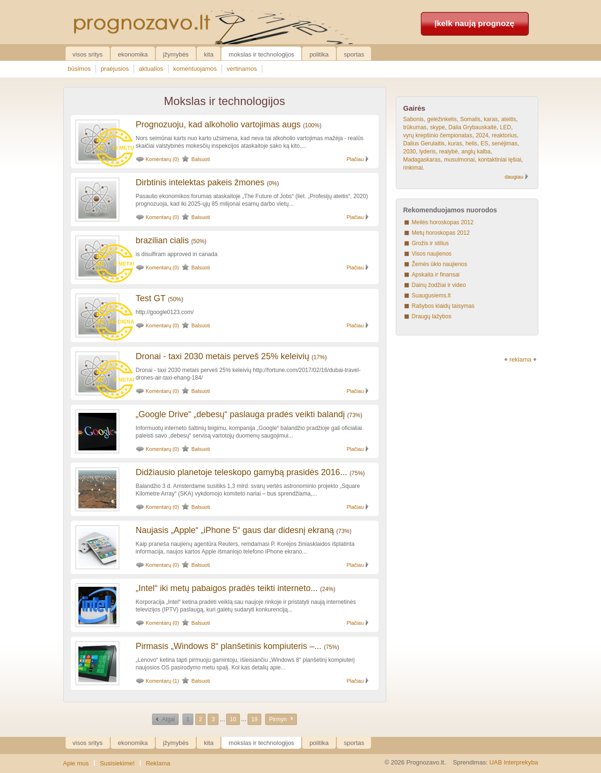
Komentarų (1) (162, 681)
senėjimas (504, 143)
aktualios (151, 68)
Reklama (158, 763)
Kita (208, 54)
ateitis (508, 119)
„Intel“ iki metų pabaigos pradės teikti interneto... (227, 588)
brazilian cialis (162, 240)
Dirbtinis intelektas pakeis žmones (200, 182)
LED (505, 127)
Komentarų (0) (162, 159)
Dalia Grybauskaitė (472, 127)
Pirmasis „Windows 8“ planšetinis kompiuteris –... (229, 646)
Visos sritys (88, 54)
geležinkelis (442, 119)
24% (328, 589)
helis (471, 143)
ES (484, 143)
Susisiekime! (117, 763)
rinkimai (413, 167)
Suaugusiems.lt (431, 295)
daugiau (514, 177)
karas (490, 119)
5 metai (124, 379)
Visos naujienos (432, 253)
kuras (455, 143)
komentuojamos (195, 68)
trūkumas (415, 127)
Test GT (151, 298)
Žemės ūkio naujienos (439, 264)
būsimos (79, 68)
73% (355, 415)
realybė (448, 151)
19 (254, 719)
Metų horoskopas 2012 (441, 232)
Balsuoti (200, 159)
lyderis (427, 151)
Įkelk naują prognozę (474, 23)
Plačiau (354, 159)
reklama (520, 359)
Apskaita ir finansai (436, 274)
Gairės (414, 108)
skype (437, 127)
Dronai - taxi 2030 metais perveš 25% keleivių (222, 356)
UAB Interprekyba (513, 762)
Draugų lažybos (431, 316)
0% (273, 183)
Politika (318, 54)
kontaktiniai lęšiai (499, 159)
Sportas (354, 54)
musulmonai (459, 159)
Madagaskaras (422, 159)
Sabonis (413, 119)
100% (312, 125)
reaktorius (504, 135)
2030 (409, 151)
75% (357, 473)
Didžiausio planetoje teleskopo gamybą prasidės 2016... (241, 472)
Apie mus (76, 763)
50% (199, 241)
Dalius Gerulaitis (424, 143)
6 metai (124, 264)
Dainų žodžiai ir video (439, 285)
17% (319, 357)
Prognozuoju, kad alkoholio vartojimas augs (218, 124)
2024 (482, 135)
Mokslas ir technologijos (261, 54)
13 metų (123, 148)
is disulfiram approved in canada (177, 254)
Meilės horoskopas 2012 (443, 222)
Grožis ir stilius (430, 243)
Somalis (470, 119)
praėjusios (115, 68)
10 (233, 719)
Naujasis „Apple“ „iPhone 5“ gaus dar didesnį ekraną (235, 530)
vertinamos (242, 68)
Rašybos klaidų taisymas (443, 306)
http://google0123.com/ (165, 312)
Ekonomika (133, 54)
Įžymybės (176, 54)
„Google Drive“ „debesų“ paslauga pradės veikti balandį (240, 414)
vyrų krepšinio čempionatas (437, 135)
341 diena (121, 321)
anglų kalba (475, 151)
